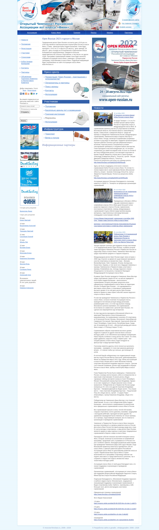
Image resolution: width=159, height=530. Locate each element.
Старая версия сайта (130, 20)
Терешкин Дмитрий (26, 231)
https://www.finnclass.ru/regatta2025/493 (107, 494)
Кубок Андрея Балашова (26, 63)
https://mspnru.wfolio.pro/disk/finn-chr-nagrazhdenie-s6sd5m (114, 520)
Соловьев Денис (25, 269)
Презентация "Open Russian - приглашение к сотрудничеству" (65, 78)
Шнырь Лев (24, 242)
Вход (24, 90)
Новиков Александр (27, 288)
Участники (25, 53)
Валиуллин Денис (26, 211)
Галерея (77, 33)
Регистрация (26, 49)
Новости (24, 40)
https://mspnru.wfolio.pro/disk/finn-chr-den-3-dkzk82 (111, 514)
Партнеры (129, 33)
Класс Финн (56, 33)
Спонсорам (25, 57)
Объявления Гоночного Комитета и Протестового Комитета (29, 80)
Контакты (49, 90)
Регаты (93, 33)
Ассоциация (32, 33)
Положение (50, 106)
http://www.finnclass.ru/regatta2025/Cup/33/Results (111, 178)
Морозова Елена (25, 253)
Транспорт (50, 134)
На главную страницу (130, 23)
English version (125, 27)
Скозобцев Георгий (26, 237)
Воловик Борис (25, 247)
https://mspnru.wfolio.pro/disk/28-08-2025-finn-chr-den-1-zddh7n (115, 503)
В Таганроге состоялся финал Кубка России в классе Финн (124, 116)
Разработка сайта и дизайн (105, 528)
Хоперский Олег (25, 275)
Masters (110, 33)
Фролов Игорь (25, 264)
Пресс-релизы (51, 87)
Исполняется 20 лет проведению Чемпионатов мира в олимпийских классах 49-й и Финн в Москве (125, 194)
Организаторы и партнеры (57, 83)
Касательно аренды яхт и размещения (63, 110)
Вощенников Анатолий (28, 226)
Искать (23, 121)
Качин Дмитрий (25, 220)
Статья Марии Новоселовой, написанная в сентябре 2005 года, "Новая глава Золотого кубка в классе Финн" (114, 219)
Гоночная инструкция (55, 114)
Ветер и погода (52, 138)
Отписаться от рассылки (29, 109)
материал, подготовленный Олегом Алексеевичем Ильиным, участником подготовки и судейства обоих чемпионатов (115, 225)
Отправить (25, 112)
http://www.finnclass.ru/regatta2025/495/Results (109, 162)
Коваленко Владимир (27, 258)
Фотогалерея (51, 94)
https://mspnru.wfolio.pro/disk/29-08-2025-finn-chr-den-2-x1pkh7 (115, 509)
